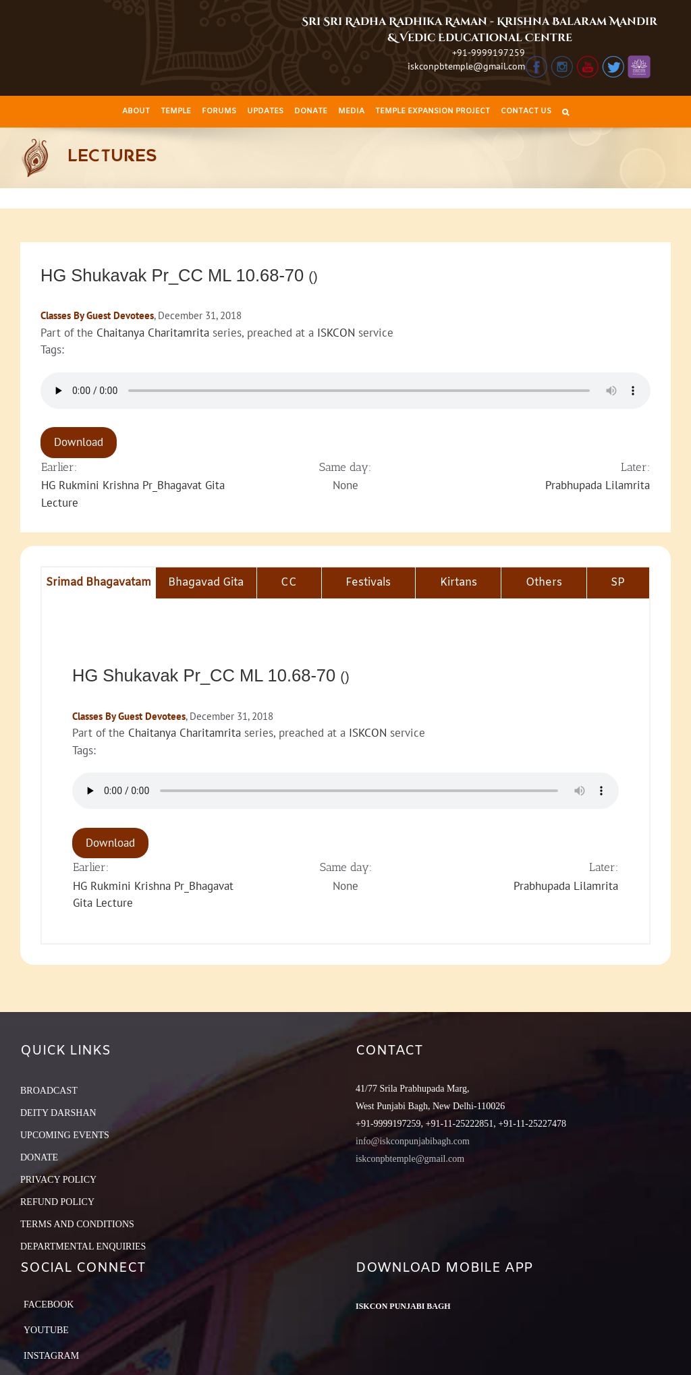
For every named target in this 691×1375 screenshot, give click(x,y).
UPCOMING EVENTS (64, 1135)
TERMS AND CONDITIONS (77, 1224)
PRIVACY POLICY (58, 1180)
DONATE (39, 1157)
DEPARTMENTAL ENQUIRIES (83, 1246)
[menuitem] (136, 112)
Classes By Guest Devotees (97, 315)
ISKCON (336, 332)
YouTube (46, 1330)
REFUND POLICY (57, 1202)
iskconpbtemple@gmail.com (466, 66)
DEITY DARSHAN (58, 1113)
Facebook (49, 1304)
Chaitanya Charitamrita (152, 332)
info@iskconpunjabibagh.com (413, 1141)
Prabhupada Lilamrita (597, 485)
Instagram (51, 1356)
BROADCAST (49, 1091)
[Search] (565, 112)
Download (78, 441)
